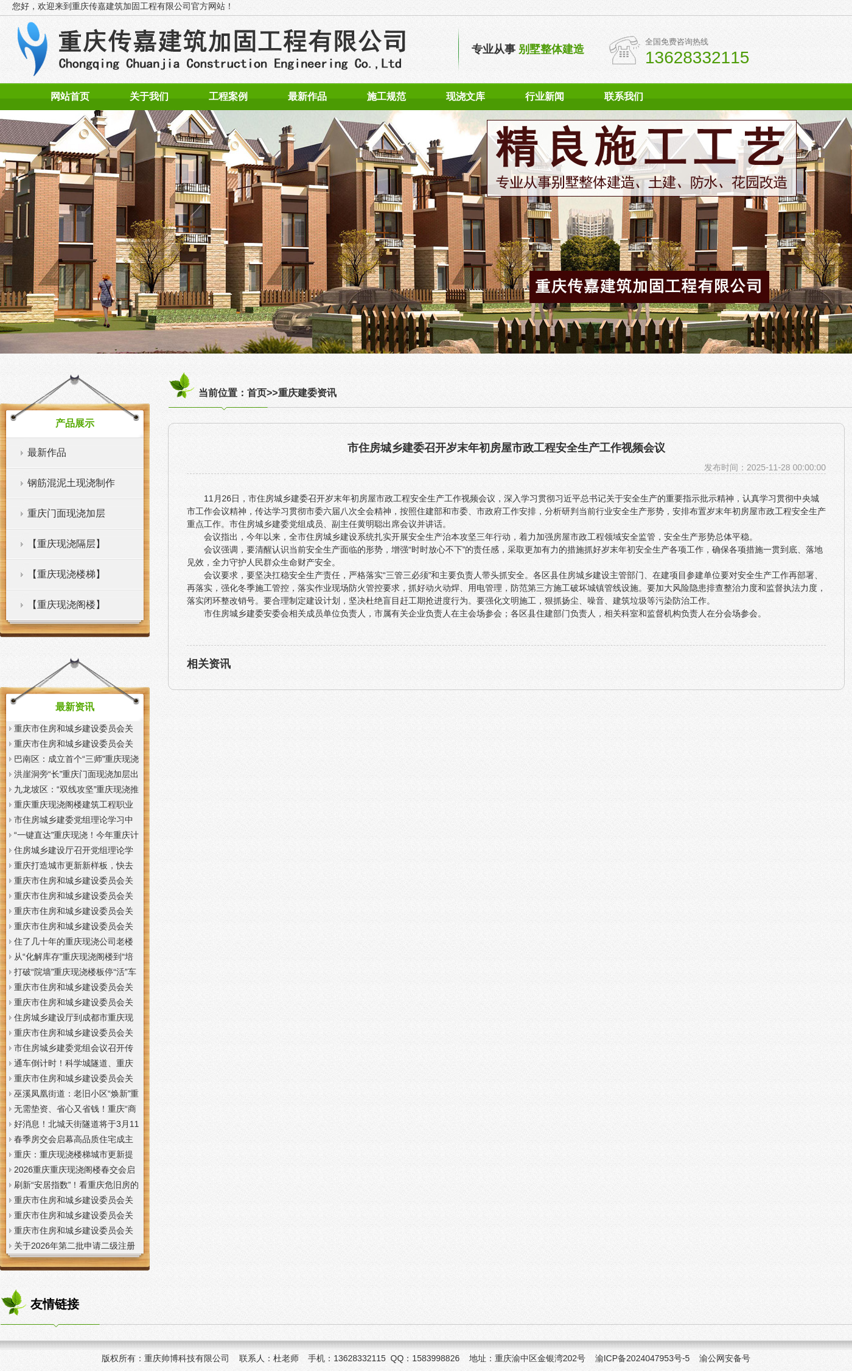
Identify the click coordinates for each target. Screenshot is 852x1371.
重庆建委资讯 (307, 393)
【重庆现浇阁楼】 (66, 604)
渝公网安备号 (724, 1358)
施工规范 (386, 96)
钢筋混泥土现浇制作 (71, 483)
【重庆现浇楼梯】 (66, 574)
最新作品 (307, 96)
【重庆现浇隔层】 (66, 544)
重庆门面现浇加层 (66, 513)
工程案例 (228, 96)
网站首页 (70, 96)
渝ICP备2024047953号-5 (642, 1358)
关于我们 (149, 96)
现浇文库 (465, 96)
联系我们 (623, 96)
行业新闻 (544, 96)
